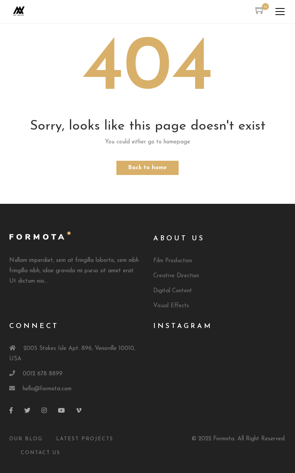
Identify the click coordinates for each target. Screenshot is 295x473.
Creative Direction (176, 276)
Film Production (172, 261)
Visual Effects (171, 306)
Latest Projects (84, 438)
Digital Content (172, 291)
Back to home (147, 168)
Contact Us (40, 452)
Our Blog (26, 438)
